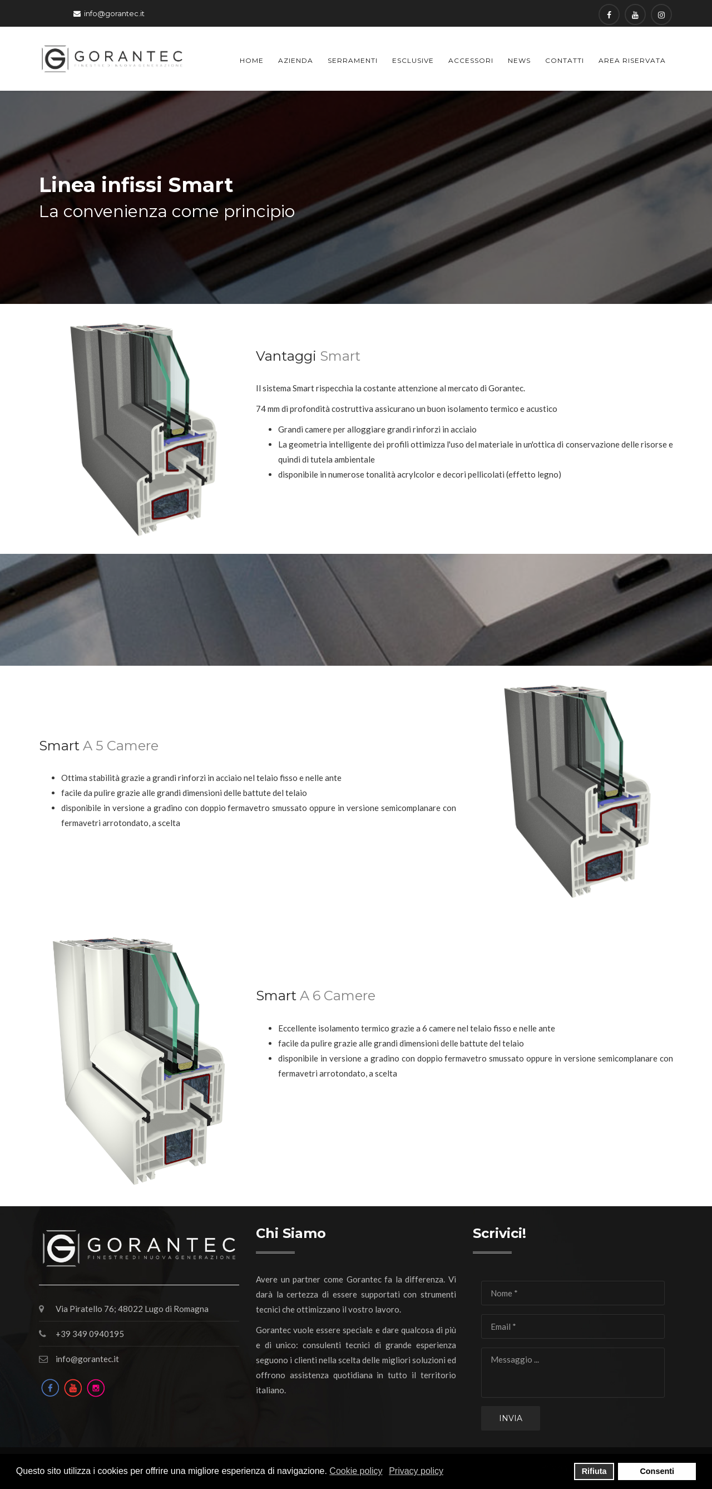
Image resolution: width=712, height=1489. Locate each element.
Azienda (295, 60)
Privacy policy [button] (416, 1471)
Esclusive (413, 60)
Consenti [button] (657, 1471)
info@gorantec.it (114, 13)
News (519, 60)
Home (252, 60)
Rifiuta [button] (594, 1471)
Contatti (564, 60)
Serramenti (353, 60)
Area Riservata (632, 60)
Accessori (470, 60)
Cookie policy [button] (355, 1471)
